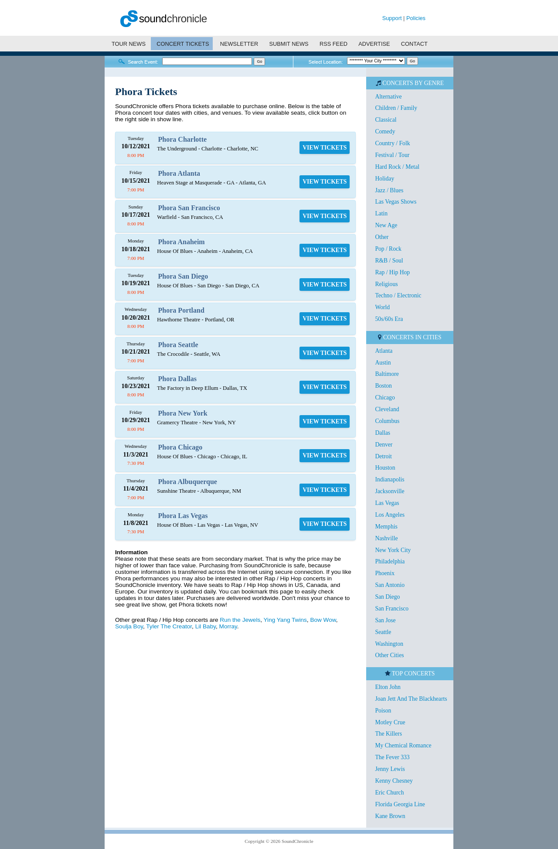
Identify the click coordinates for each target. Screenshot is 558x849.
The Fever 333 (392, 757)
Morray (228, 626)
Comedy (385, 131)
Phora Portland (181, 310)
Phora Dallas (177, 378)
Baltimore (386, 374)
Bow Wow (323, 620)
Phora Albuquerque (187, 481)
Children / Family (396, 108)
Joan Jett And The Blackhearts (411, 699)
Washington (389, 644)
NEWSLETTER (239, 44)
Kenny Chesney (393, 780)
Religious (386, 284)
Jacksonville (389, 491)
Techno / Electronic (398, 295)
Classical (385, 119)
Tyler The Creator (169, 626)
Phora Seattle (178, 344)
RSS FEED (333, 44)
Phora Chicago (180, 447)
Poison (383, 710)
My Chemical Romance (403, 745)
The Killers (388, 733)
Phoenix (385, 573)
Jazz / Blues (389, 190)
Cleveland (387, 409)
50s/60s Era (389, 319)
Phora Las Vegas (183, 515)
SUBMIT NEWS (289, 44)
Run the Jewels (240, 620)
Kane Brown (390, 816)
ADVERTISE (374, 44)
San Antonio (390, 585)
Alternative (388, 96)
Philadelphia (390, 561)
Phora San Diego (183, 276)
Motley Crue (390, 722)
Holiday (384, 178)
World (382, 307)
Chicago (385, 397)
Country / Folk (392, 143)
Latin (381, 213)
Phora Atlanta (179, 173)
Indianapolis (389, 479)
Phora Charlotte (182, 139)
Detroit (383, 456)
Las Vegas (387, 503)
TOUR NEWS (129, 44)
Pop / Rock (388, 248)
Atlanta (383, 351)
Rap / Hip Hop (392, 272)
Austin (383, 362)
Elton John (388, 687)
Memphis (386, 526)
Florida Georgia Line (400, 804)
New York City (393, 550)
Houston (385, 467)
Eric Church (389, 792)
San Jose (385, 620)
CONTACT (414, 44)
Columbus (387, 421)
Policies (415, 18)
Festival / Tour (392, 155)
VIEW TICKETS (325, 147)
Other (381, 237)
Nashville (386, 538)
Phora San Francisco (189, 207)
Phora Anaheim (181, 241)
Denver (383, 444)
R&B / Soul (389, 260)
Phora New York (183, 413)
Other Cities (389, 655)
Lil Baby (205, 626)
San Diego (387, 596)
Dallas (382, 433)
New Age (386, 225)
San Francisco (391, 608)
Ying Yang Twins (285, 620)
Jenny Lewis (390, 769)
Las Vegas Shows (395, 201)
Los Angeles (390, 514)
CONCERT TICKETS (183, 44)
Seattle (383, 632)
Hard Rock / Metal (397, 167)
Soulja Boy (129, 626)
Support (392, 18)
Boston (383, 385)
